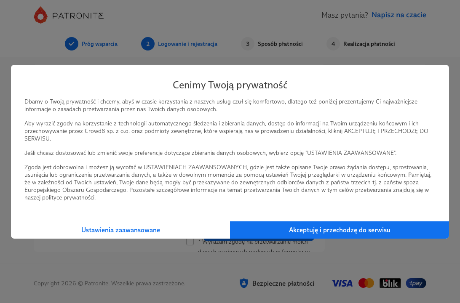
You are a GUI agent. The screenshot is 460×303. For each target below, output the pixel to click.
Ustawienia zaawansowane (120, 230)
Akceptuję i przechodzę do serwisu (339, 230)
